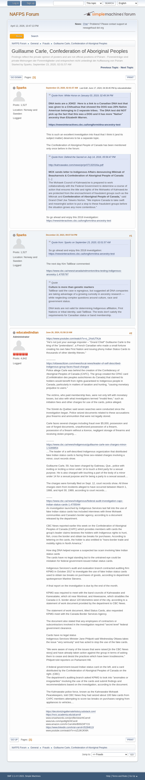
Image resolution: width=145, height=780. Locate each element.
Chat (85, 24)
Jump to (86, 754)
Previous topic (110, 67)
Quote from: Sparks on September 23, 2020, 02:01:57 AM (80, 242)
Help (108, 776)
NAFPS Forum (24, 14)
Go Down (16, 77)
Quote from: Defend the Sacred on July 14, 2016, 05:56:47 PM (83, 157)
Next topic (127, 67)
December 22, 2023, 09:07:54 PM (61, 235)
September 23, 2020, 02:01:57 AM (62, 88)
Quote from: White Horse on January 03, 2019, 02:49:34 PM (82, 95)
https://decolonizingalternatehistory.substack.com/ (71, 711)
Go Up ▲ (133, 776)
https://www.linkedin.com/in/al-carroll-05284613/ (70, 727)
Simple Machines (33, 776)
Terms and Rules (119, 776)
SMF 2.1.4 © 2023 (15, 776)
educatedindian (27, 332)
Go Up (14, 740)
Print (130, 77)
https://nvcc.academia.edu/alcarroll (63, 714)
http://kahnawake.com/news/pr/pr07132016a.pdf (76, 165)
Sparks (21, 87)
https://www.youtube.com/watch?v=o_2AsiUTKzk (73, 338)
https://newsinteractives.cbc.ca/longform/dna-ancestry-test (84, 124)
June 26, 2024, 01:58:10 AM (59, 332)
